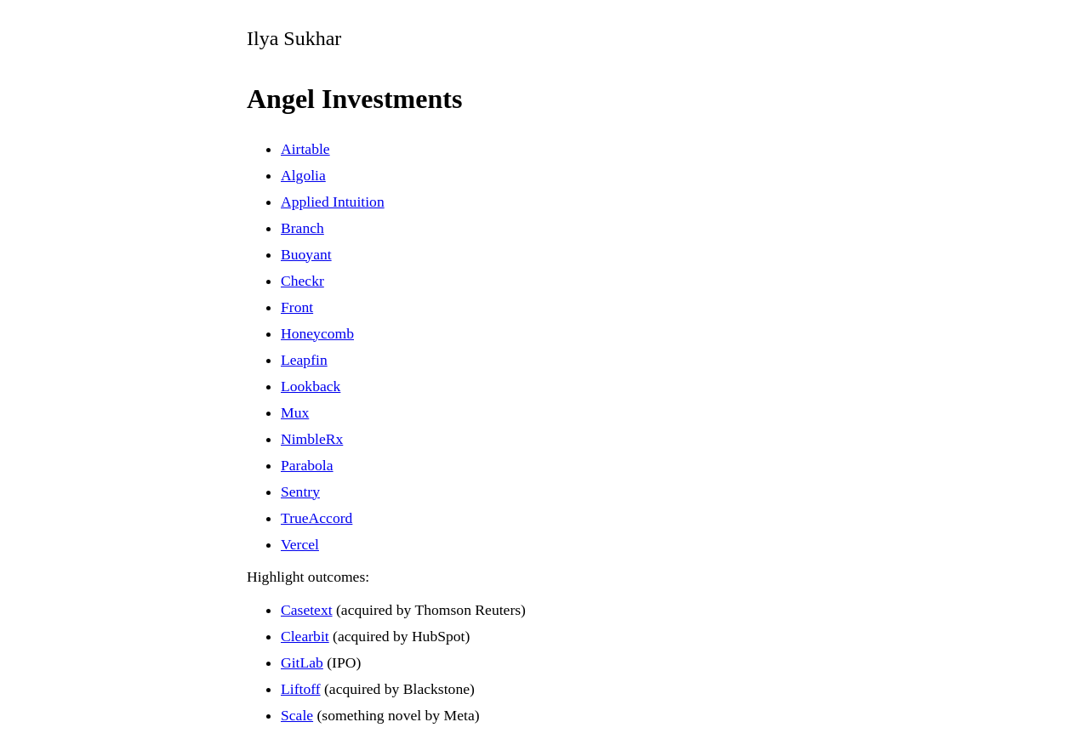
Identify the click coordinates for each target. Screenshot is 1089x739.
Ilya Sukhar (294, 38)
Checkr (302, 280)
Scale (297, 715)
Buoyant (306, 254)
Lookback (310, 386)
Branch (302, 227)
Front (297, 306)
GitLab (302, 662)
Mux (295, 412)
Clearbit (305, 636)
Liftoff (301, 688)
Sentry (300, 491)
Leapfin (304, 359)
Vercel (300, 544)
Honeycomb (317, 333)
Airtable (305, 148)
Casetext (307, 609)
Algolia (303, 175)
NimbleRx (312, 438)
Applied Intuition (333, 201)
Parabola (307, 465)
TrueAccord (316, 517)
